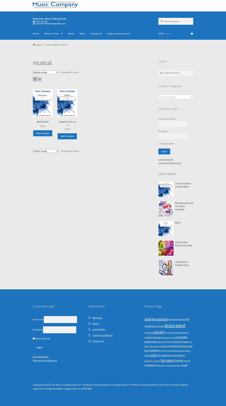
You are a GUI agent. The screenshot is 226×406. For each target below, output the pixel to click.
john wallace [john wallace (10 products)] (154, 346)
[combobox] (175, 97)
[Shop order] (46, 72)
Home (36, 33)
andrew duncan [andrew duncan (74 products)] (156, 319)
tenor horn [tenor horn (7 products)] (156, 361)
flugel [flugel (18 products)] (185, 341)
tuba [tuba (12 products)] (158, 365)
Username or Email (166, 118)
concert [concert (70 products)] (158, 332)
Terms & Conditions (102, 335)
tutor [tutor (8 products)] (162, 365)
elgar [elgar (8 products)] (173, 338)
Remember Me (166, 143)
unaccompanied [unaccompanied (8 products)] (170, 365)
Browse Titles (51, 33)
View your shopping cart (169, 163)
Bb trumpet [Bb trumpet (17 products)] (158, 326)
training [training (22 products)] (178, 360)
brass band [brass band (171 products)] (175, 325)
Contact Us (96, 33)
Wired (177, 222)
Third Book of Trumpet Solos (182, 263)
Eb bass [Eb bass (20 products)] (157, 337)
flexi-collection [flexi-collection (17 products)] (174, 341)
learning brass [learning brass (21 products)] (185, 346)
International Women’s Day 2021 (183, 244)
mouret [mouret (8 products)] (169, 351)
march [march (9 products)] (163, 351)
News (82, 33)
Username (38, 319)
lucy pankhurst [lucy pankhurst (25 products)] (152, 350)
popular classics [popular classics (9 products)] (184, 351)
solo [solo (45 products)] (154, 355)
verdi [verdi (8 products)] (178, 365)
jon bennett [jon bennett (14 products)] (165, 346)
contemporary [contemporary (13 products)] (182, 332)
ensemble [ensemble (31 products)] (181, 337)
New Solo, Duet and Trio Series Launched (184, 206)
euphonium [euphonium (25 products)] (150, 341)
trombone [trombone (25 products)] (150, 365)
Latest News (98, 329)
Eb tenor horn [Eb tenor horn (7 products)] (166, 338)
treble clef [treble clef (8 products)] (186, 361)
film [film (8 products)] (164, 342)
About (71, 33)
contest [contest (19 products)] (148, 337)
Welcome (97, 317)
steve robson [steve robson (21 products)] (178, 355)
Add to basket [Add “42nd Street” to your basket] (42, 133)
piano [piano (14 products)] (174, 350)
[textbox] (176, 97)
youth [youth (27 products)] (184, 365)
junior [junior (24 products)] (174, 346)
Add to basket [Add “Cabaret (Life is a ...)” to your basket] (67, 136)
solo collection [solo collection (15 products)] (164, 355)
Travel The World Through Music (183, 185)
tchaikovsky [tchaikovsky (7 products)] (148, 361)
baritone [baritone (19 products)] (173, 319)
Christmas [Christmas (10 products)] (148, 332)
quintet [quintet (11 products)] (147, 355)
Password (162, 131)
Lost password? (165, 159)
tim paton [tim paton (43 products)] (167, 360)
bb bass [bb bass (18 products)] (182, 319)
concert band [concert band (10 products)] (170, 332)
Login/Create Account (118, 33)
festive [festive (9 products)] (159, 342)
